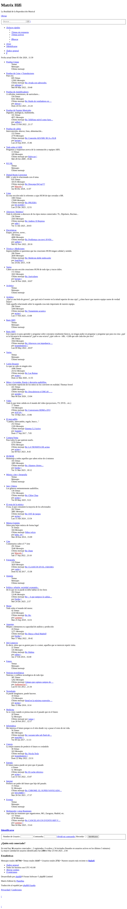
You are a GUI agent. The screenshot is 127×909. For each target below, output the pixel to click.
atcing (17, 313)
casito (17, 569)
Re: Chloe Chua (31, 495)
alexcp (17, 103)
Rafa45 (91, 861)
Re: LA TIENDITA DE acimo (37, 447)
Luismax (18, 617)
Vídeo (8, 401)
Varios (9, 267)
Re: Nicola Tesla (32, 753)
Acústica (9, 285)
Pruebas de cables (13, 129)
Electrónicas (11, 230)
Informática (11, 726)
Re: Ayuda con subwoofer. (36, 83)
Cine (8, 541)
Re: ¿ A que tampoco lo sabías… (38, 597)
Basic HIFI (10, 320)
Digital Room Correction (16, 175)
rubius (17, 654)
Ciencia (9, 744)
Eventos (9, 799)
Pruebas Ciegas (12, 62)
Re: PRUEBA (31, 203)
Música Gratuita (13, 523)
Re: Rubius (29, 652)
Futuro (9, 661)
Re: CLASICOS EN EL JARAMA (39, 567)
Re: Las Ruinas (31, 373)
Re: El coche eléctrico (34, 772)
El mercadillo (11, 419)
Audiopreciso (20, 684)
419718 (18, 412)
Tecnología (10, 691)
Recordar (81, 836)
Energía (9, 763)
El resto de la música (14, 504)
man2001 (18, 737)
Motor (8, 606)
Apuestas (10, 624)
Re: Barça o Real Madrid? (36, 634)
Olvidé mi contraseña (66, 836)
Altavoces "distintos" (15, 212)
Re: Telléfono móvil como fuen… (39, 120)
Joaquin (18, 431)
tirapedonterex (21, 346)
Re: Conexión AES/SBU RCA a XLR (40, 138)
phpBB (18, 876)
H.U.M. (9, 163)
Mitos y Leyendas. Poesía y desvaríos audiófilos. (26, 382)
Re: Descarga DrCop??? (35, 184)
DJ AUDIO (19, 205)
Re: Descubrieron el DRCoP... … (38, 392)
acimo (17, 375)
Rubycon (32, 156)
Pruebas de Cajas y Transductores (20, 73)
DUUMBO (19, 793)
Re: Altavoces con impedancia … (39, 343)
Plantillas (20, 881)
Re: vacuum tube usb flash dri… (38, 735)
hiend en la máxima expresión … (38, 700)
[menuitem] (20, 32)
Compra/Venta (12, 438)
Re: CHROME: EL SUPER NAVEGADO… (43, 790)
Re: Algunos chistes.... (34, 465)
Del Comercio (12, 643)
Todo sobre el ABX (14, 147)
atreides (18, 394)
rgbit (17, 223)
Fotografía (10, 560)
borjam (17, 140)
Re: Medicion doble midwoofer (38, 258)
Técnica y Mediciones (15, 249)
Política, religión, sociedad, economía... (22, 587)
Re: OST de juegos (33, 514)
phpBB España (29, 885)
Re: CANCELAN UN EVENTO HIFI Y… (42, 820)
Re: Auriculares (31, 276)
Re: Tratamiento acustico (35, 311)
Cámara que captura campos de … (39, 682)
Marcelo (18, 186)
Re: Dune (29, 551)
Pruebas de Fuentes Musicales (18, 110)
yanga (30, 719)
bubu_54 (18, 535)
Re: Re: (28, 615)
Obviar (4, 16)
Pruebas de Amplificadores (17, 92)
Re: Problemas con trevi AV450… (39, 239)
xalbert (17, 122)
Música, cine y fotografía (16, 474)
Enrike (17, 468)
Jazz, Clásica (11, 486)
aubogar (18, 85)
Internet (9, 781)
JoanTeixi (19, 260)
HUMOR (10, 456)
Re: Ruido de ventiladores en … (38, 101)
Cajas (8, 193)
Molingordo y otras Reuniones (18, 811)
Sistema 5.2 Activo (33, 428)
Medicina (10, 710)
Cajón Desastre (12, 364)
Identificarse (7, 830)
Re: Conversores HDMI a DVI (37, 410)
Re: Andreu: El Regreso (35, 221)
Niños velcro (30, 532)
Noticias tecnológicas (15, 673)
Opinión (9, 576)
